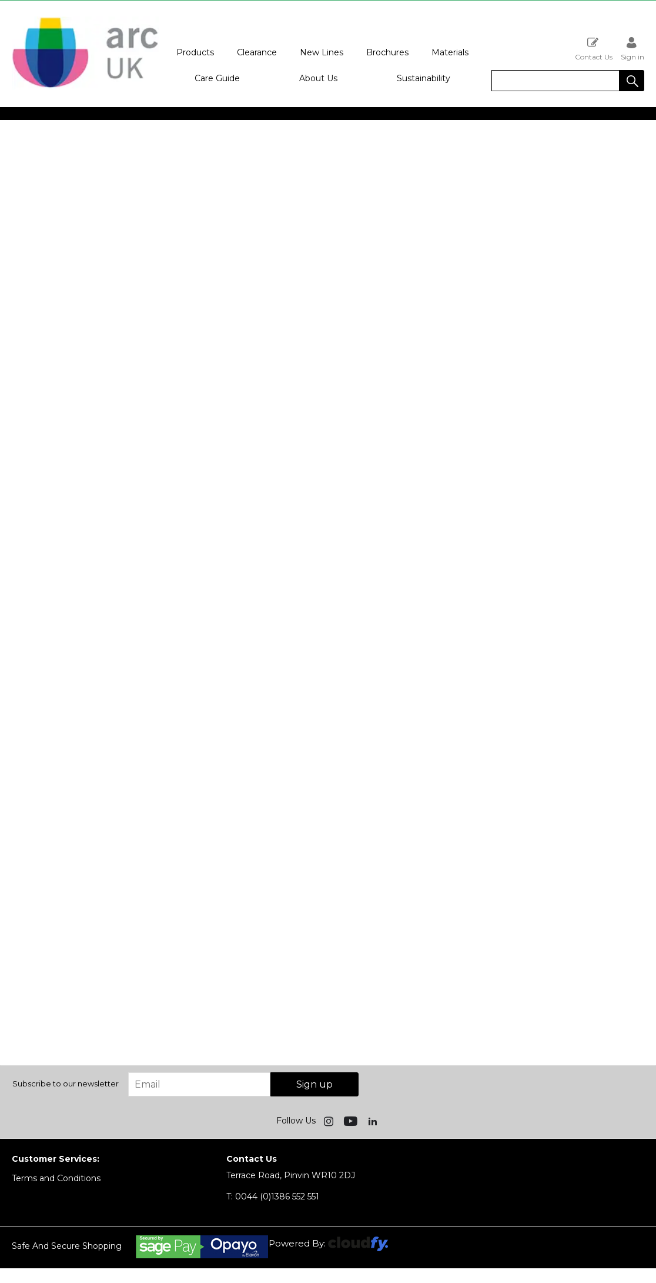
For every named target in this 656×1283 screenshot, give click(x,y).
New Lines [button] (321, 52)
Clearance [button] (257, 52)
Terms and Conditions (56, 1178)
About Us (318, 78)
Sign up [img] (314, 1084)
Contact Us (594, 48)
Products (195, 52)
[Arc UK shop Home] (85, 87)
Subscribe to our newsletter (65, 1083)
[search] (555, 80)
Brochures (387, 52)
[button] (632, 80)
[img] (330, 1120)
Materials (449, 52)
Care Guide (217, 78)
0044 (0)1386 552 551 (272, 1196)
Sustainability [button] (423, 78)
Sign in (632, 48)
